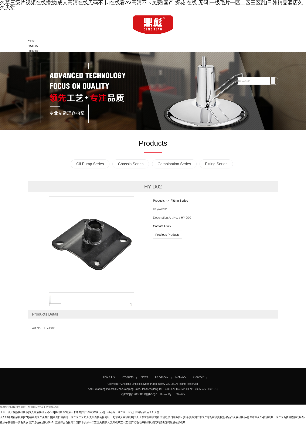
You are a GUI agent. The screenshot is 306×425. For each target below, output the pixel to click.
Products (33, 50)
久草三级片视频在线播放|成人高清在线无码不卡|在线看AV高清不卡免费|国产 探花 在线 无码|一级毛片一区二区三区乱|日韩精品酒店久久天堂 (79, 412)
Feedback (33, 61)
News (31, 56)
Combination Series (174, 164)
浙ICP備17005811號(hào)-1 (139, 394)
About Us (33, 45)
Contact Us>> (162, 226)
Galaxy (180, 394)
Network (32, 66)
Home (31, 40)
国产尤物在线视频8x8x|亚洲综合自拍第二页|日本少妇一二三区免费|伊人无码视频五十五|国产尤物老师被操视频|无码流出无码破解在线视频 (107, 422)
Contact (32, 71)
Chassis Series (130, 164)
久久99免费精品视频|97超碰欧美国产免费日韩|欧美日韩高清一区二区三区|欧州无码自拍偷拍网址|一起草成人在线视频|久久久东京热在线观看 (79, 417)
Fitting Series (216, 164)
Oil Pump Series (90, 164)
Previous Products (167, 234)
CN (228, 80)
